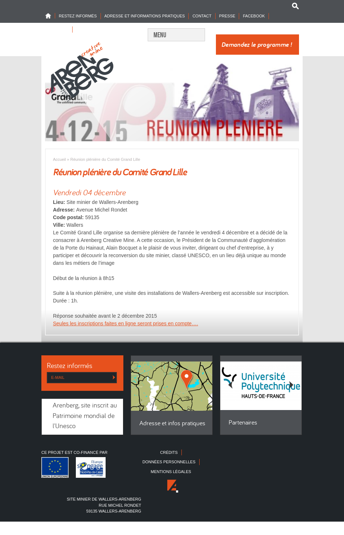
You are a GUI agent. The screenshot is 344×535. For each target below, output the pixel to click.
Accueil (59, 159)
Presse (227, 16)
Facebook (254, 16)
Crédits (168, 452)
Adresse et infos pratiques (172, 423)
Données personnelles (168, 462)
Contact (201, 16)
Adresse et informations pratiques (145, 16)
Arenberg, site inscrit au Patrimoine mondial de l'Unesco (85, 416)
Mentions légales (171, 471)
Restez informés (78, 16)
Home (50, 15)
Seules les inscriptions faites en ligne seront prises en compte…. (125, 323)
